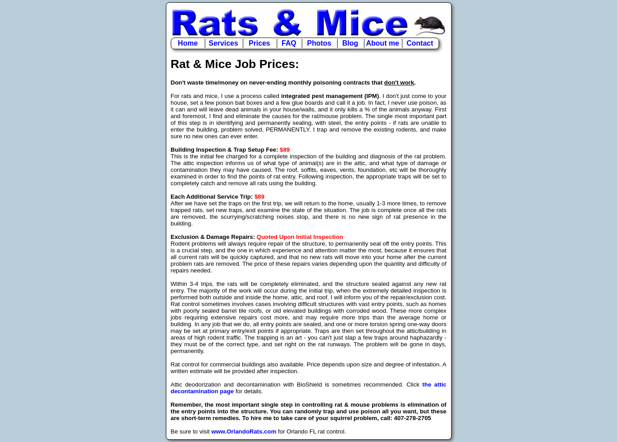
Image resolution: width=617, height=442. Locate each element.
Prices (259, 43)
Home (188, 43)
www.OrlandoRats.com (243, 431)
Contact (419, 43)
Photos (319, 43)
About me (382, 43)
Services (223, 43)
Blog (350, 43)
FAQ (289, 43)
